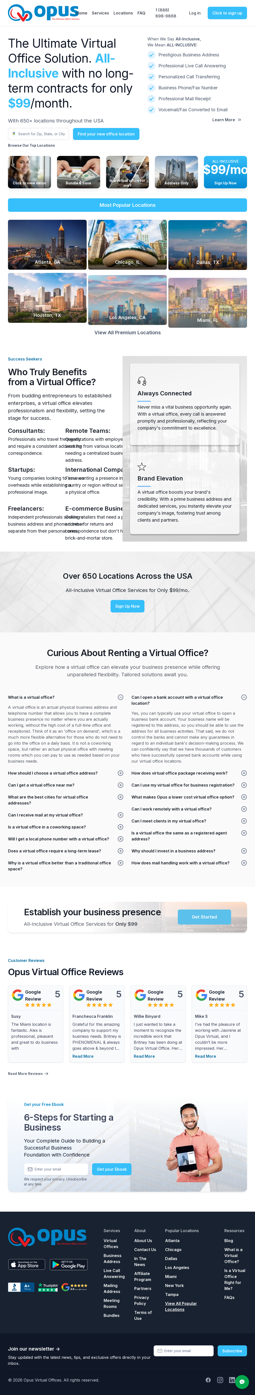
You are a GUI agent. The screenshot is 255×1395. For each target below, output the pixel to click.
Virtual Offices (111, 1243)
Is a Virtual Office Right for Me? (234, 1279)
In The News (140, 1261)
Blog (228, 1240)
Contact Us (145, 1249)
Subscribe (232, 1350)
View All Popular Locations (181, 1306)
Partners (142, 1288)
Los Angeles (177, 1267)
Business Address (113, 1258)
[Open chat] (242, 1382)
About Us (143, 1240)
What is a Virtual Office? (233, 1255)
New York (174, 1285)
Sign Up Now (127, 610)
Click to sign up (227, 12)
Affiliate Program (142, 1276)
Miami (171, 1276)
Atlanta (172, 1240)
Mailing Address (112, 1288)
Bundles (112, 1315)
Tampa (172, 1294)
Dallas (171, 1258)
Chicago (173, 1249)
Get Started (204, 917)
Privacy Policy (141, 1300)
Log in (195, 12)
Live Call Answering (114, 1273)
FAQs (229, 1297)
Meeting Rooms (112, 1303)
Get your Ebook (112, 1173)
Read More (83, 1056)
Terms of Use (143, 1315)
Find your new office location (106, 133)
